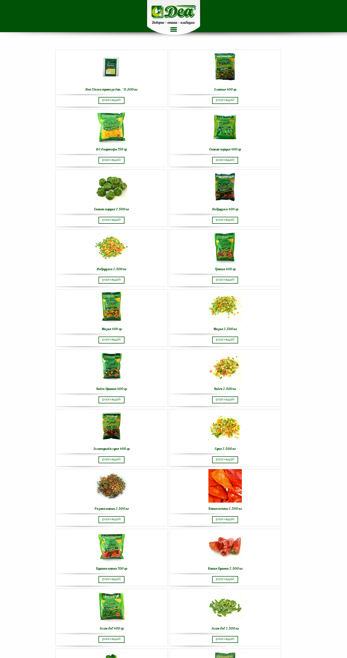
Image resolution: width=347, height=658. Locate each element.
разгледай (111, 99)
